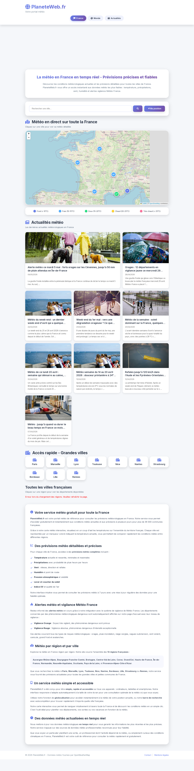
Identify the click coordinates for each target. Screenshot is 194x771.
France (78, 18)
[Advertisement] (97, 47)
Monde (95, 18)
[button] (99, 148)
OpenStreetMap (154, 203)
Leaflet (143, 203)
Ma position (154, 109)
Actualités (114, 18)
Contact (147, 767)
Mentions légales (161, 767)
